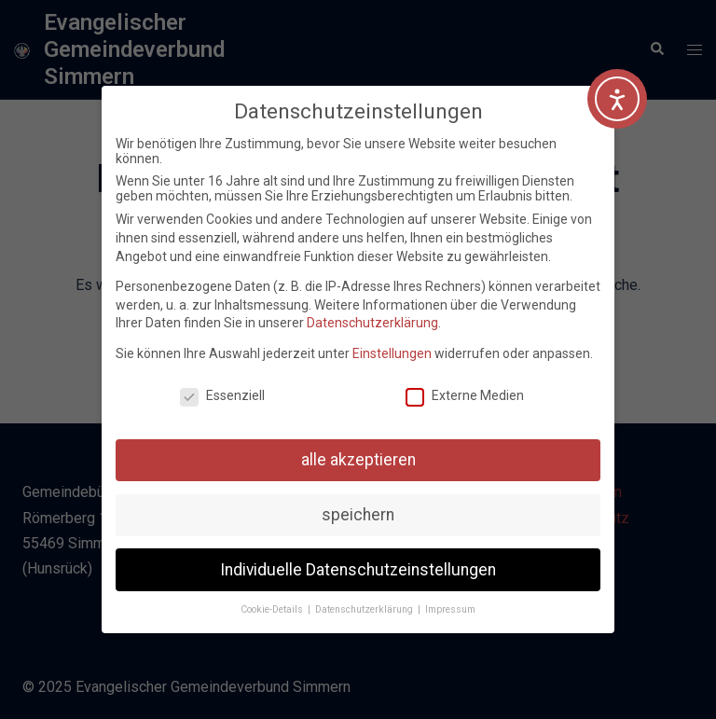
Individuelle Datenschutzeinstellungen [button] (358, 569)
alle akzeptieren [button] (358, 459)
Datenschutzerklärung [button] (365, 609)
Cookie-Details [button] (273, 609)
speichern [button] (358, 514)
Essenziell (222, 395)
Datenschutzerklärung (372, 322)
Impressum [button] (450, 609)
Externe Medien (465, 395)
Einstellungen (392, 353)
